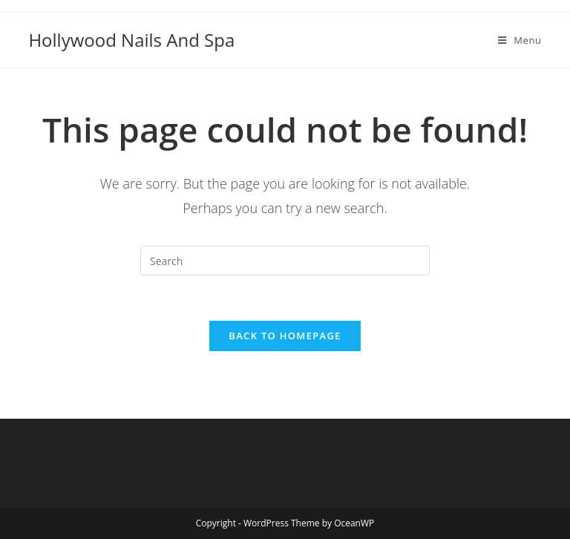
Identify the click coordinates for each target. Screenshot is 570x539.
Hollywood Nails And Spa (131, 39)
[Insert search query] (285, 260)
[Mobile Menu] (520, 40)
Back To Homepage (285, 335)
